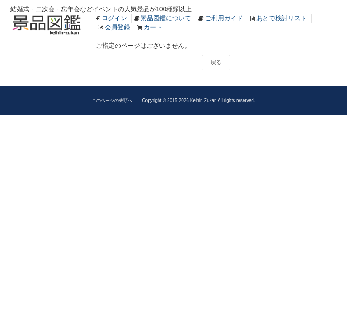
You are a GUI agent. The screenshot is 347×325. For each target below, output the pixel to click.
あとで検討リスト (281, 18)
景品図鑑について (166, 18)
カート (153, 27)
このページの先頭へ (112, 100)
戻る (216, 62)
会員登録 (117, 27)
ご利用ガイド (224, 18)
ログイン (114, 18)
